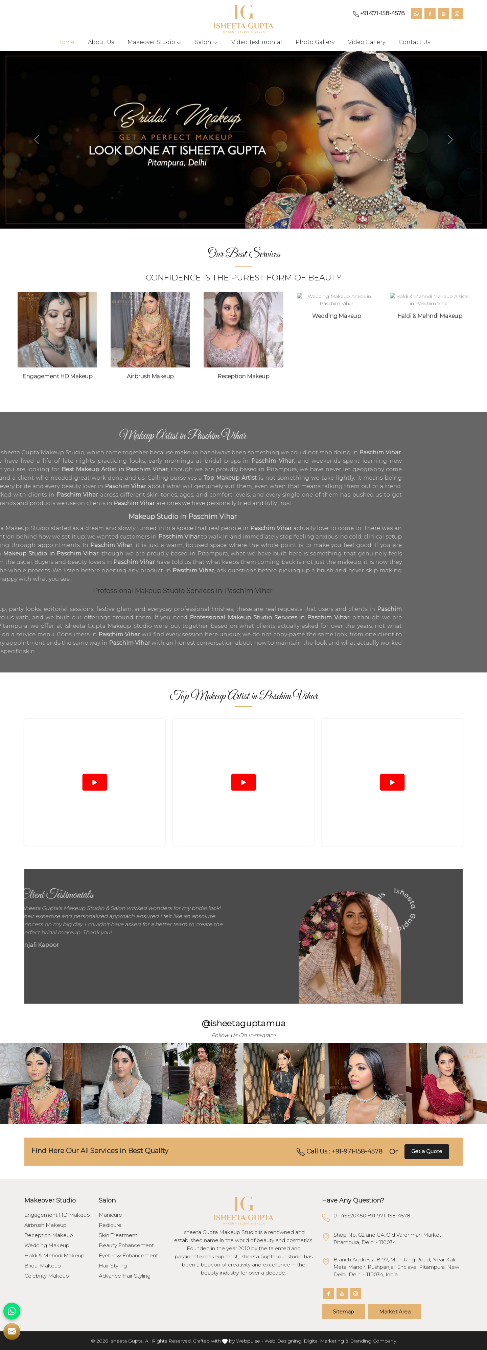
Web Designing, (283, 1341)
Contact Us (414, 42)
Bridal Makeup (42, 1266)
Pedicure (110, 1225)
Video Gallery (366, 42)
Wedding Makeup (46, 1245)
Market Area (395, 1311)
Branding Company (373, 1341)
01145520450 (349, 1215)
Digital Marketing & (326, 1341)
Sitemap (343, 1311)
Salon (206, 42)
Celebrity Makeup (46, 1276)
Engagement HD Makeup (57, 1215)
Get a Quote (426, 1151)
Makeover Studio (154, 42)
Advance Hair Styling (124, 1276)
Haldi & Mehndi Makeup (54, 1256)
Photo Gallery (315, 42)
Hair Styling (113, 1266)
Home (65, 42)
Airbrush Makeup (45, 1225)
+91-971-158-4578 (379, 13)
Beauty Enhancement (126, 1245)
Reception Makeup (48, 1235)
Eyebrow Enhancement (128, 1256)
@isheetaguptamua (244, 1023)
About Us (101, 42)
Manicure (110, 1215)
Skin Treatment (118, 1235)
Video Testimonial (256, 42)
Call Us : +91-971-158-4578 (339, 1152)
